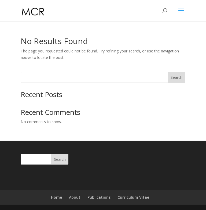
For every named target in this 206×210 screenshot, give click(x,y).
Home (56, 197)
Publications (99, 197)
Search (176, 77)
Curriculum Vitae (133, 197)
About (74, 197)
